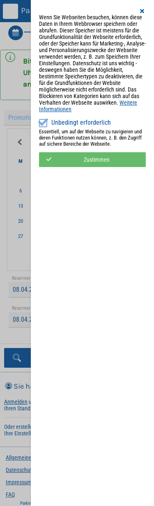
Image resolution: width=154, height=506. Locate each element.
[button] (142, 11)
